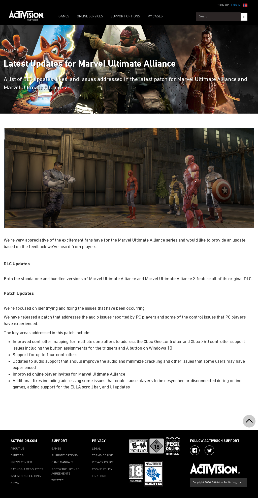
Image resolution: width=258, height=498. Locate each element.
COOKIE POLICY (102, 469)
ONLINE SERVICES (90, 16)
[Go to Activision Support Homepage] (29, 16)
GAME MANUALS (62, 462)
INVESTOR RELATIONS (26, 476)
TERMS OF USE (102, 455)
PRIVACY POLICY (103, 462)
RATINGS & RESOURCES (27, 469)
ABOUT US (18, 448)
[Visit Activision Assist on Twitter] (209, 450)
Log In (235, 5)
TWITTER (57, 480)
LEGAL (96, 448)
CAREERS (17, 455)
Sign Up (223, 5)
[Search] (244, 17)
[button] (245, 4)
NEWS (15, 483)
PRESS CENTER (21, 462)
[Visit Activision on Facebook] (195, 450)
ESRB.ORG (99, 476)
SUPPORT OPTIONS (125, 16)
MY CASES (155, 16)
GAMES (63, 16)
